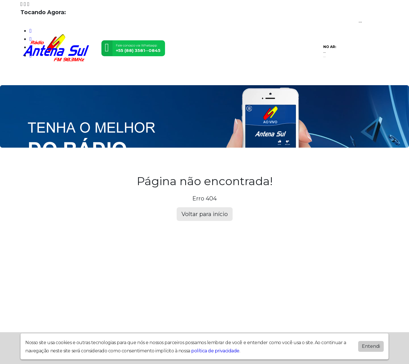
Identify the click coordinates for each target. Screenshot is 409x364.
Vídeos (104, 76)
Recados (240, 76)
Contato (208, 76)
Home (32, 76)
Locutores (136, 76)
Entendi (371, 346)
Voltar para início (204, 214)
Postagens (173, 76)
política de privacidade (215, 350)
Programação (68, 76)
